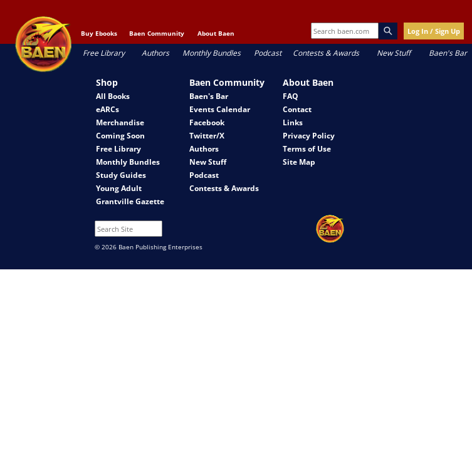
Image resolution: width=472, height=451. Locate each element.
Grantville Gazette (130, 201)
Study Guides (121, 175)
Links (293, 122)
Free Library (104, 53)
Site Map (299, 162)
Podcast (267, 53)
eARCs (107, 109)
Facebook (206, 122)
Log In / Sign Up (433, 31)
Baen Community (156, 33)
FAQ (290, 96)
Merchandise (120, 122)
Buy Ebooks (99, 33)
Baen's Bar (448, 53)
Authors (155, 53)
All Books (113, 96)
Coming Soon (120, 135)
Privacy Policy (309, 135)
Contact (297, 109)
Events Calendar (219, 109)
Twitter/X (206, 135)
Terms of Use (307, 148)
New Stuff (394, 53)
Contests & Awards (326, 53)
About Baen (215, 33)
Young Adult (119, 188)
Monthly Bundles (211, 53)
